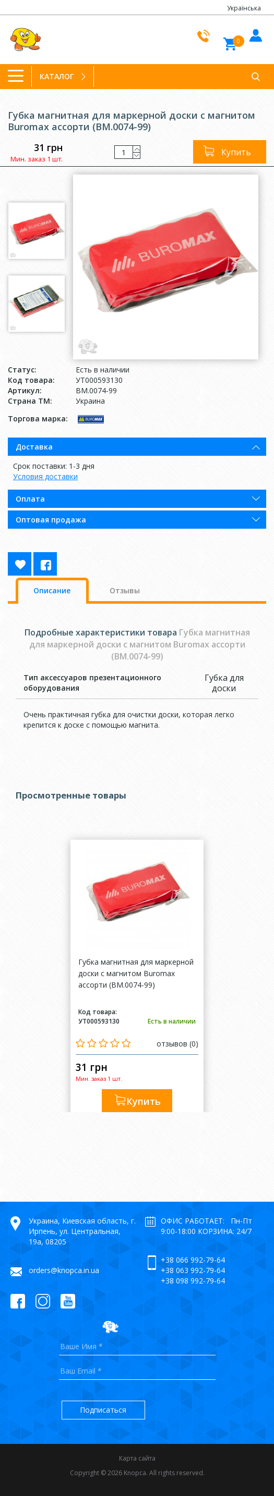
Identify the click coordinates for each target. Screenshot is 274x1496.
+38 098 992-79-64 (193, 1281)
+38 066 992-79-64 (193, 1260)
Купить (236, 152)
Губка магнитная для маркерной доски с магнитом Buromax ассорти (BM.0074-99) (136, 973)
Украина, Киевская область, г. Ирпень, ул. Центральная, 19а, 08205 (82, 1231)
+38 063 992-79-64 (193, 1270)
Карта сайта (137, 1458)
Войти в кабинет (254, 34)
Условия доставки (45, 476)
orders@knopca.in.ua (64, 1270)
